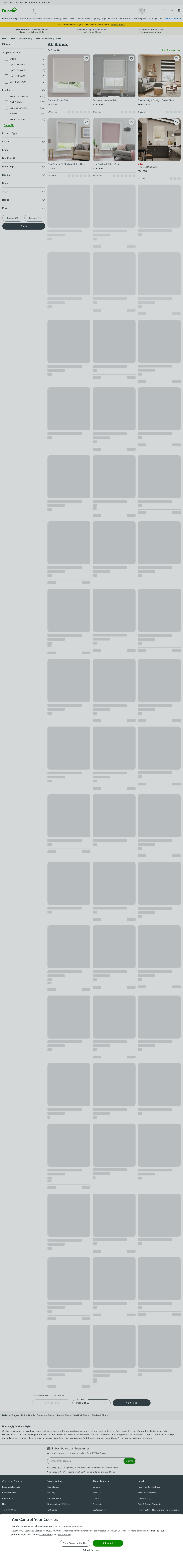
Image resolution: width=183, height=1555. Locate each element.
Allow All (108, 1543)
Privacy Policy (64, 1534)
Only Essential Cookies (75, 1543)
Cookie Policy (46, 1534)
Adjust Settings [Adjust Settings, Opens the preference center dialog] (91, 1550)
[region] (91, 1534)
